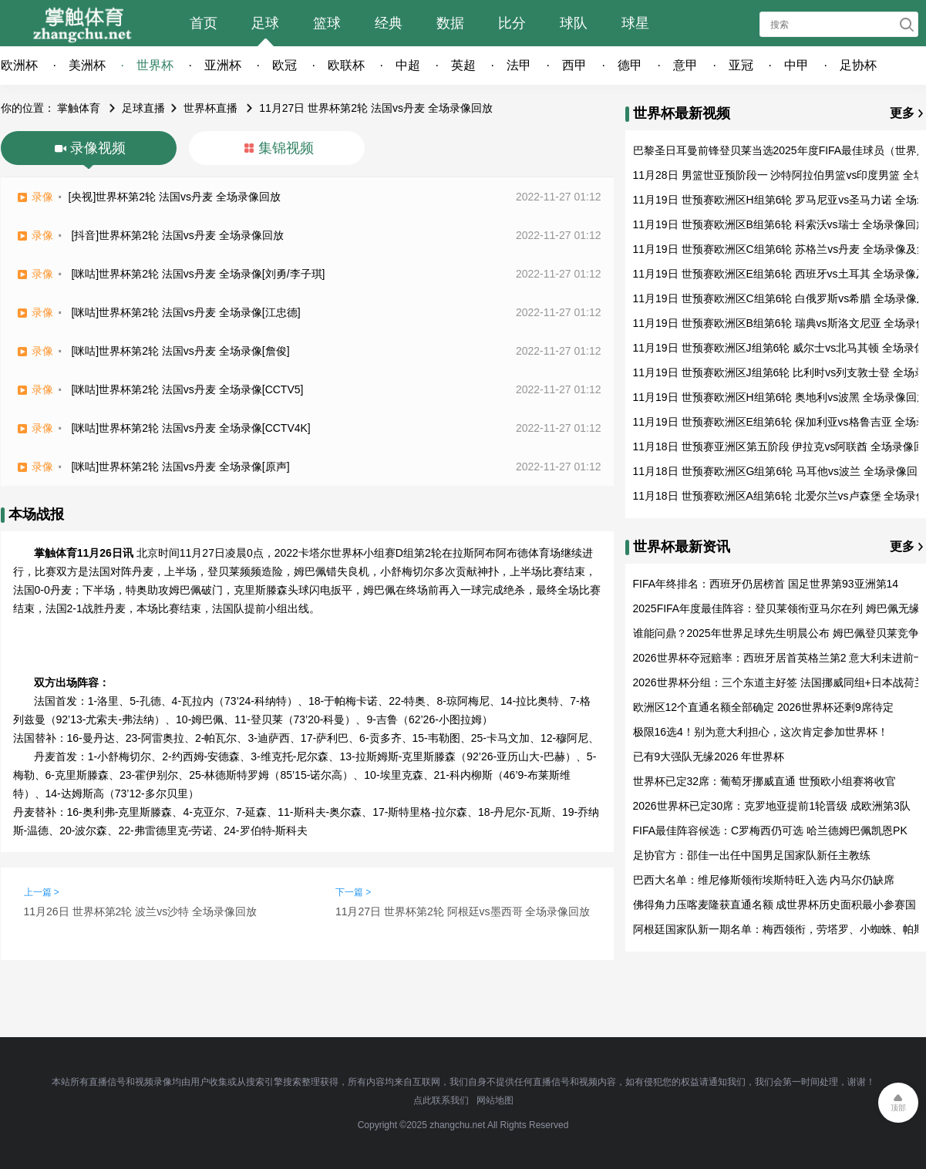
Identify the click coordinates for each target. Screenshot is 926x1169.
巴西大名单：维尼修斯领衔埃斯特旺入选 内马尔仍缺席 (764, 880)
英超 (463, 65)
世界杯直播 (210, 108)
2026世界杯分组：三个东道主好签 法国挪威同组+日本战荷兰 (779, 682)
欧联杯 (346, 65)
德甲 (630, 65)
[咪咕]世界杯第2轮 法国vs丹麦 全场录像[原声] (180, 466)
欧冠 (284, 65)
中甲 (796, 65)
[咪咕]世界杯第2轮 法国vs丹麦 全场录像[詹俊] (180, 351)
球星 (635, 23)
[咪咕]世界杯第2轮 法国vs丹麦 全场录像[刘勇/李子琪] (198, 274)
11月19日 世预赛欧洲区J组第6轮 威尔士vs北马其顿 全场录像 (779, 348)
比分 (512, 23)
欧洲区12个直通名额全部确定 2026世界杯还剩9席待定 (763, 707)
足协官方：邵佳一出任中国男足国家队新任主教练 (751, 855)
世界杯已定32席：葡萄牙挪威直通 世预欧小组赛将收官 (764, 781)
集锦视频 (286, 148)
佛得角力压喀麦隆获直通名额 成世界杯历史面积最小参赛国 (775, 904)
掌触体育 (78, 108)
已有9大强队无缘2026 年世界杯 (709, 756)
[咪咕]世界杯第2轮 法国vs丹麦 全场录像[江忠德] (185, 312)
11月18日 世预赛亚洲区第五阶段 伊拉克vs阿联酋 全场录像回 (779, 446)
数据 (450, 23)
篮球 (327, 23)
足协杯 (858, 65)
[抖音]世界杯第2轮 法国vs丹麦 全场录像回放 (177, 235)
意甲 (685, 65)
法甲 (519, 65)
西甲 (574, 65)
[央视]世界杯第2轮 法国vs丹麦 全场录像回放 (175, 196)
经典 (388, 23)
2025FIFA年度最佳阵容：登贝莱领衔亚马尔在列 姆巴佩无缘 (777, 608)
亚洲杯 (222, 65)
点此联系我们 (441, 1100)
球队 (574, 23)
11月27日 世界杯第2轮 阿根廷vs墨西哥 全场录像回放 (463, 911)
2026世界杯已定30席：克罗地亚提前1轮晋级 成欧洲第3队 (772, 806)
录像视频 (98, 148)
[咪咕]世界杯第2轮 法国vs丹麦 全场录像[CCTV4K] (190, 428)
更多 (902, 113)
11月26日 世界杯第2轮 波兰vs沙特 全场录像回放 (141, 911)
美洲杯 (87, 65)
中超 (408, 65)
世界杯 (154, 65)
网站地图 (495, 1100)
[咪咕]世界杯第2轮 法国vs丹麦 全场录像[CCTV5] (187, 389)
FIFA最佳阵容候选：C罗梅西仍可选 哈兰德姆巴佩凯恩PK (770, 830)
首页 (203, 23)
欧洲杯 (19, 65)
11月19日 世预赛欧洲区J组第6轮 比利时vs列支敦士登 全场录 (779, 372)
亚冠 (741, 65)
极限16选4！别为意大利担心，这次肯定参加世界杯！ (760, 732)
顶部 (898, 1107)
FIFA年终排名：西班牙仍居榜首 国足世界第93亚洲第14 (766, 584)
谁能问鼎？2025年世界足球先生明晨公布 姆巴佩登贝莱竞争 (776, 633)
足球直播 (143, 108)
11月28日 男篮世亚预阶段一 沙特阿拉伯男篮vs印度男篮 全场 (779, 175)
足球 (265, 23)
